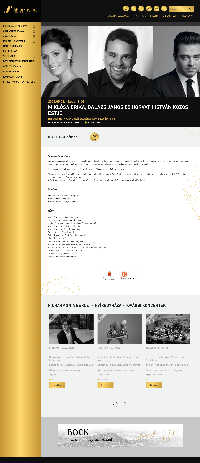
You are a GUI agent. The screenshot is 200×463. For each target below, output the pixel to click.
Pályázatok (188, 15)
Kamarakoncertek (13, 76)
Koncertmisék (11, 71)
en (164, 8)
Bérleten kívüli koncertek (18, 61)
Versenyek (9, 56)
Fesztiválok (9, 36)
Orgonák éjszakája (118, 15)
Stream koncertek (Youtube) (19, 81)
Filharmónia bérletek (15, 26)
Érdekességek (170, 15)
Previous (115, 404)
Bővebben (86, 385)
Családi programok (14, 31)
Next (125, 404)
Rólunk (154, 15)
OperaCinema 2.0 (12, 66)
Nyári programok (12, 46)
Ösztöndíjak (10, 51)
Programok (140, 15)
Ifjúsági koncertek (14, 41)
